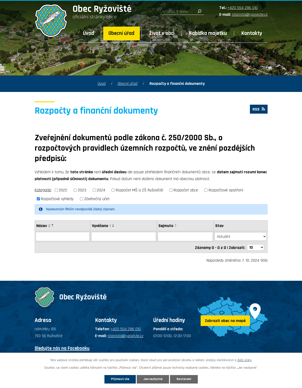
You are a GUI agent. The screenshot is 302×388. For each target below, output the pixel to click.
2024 (101, 190)
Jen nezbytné (152, 379)
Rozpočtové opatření (226, 190)
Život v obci (161, 33)
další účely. (244, 360)
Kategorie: (43, 190)
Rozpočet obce (186, 190)
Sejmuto (165, 225)
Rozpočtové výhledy (57, 199)
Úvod (88, 33)
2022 (63, 190)
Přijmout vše (120, 379)
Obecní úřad (121, 33)
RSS (258, 109)
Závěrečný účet (97, 199)
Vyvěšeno (101, 225)
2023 (82, 190)
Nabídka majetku (208, 33)
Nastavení (184, 379)
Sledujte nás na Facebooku (62, 348)
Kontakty (251, 33)
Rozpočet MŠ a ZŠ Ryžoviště (139, 190)
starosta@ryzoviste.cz (250, 14)
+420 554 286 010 (243, 7)
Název (43, 225)
